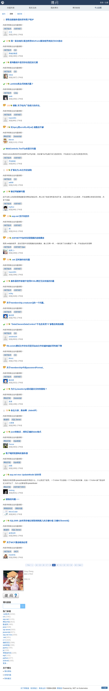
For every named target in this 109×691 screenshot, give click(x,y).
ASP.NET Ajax (19, 247)
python (8, 658)
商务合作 (42, 688)
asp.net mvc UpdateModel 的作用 (25, 475)
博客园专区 (8, 508)
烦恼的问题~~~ (12, 499)
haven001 (12, 118)
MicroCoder (13, 512)
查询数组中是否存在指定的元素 (24, 62)
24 (36, 565)
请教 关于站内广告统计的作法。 (27, 105)
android (8, 661)
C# (15, 50)
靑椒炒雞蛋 (13, 53)
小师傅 (11, 423)
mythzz (11, 207)
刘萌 (10, 466)
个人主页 (98, 8)
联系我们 (34, 688)
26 (43, 565)
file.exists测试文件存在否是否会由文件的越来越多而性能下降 (34, 346)
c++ (7, 640)
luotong (11, 490)
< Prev (28, 565)
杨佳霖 (11, 315)
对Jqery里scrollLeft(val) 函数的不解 (27, 127)
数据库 (6, 420)
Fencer (11, 444)
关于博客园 (25, 688)
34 (71, 565)
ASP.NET (17, 29)
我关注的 (32, 8)
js (6, 650)
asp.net (8, 619)
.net (7, 637)
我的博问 (54, 8)
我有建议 (7, 678)
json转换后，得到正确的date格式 (26, 432)
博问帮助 (7, 671)
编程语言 (9, 643)
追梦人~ (12, 250)
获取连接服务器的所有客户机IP (20, 19)
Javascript (17, 136)
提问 (3, 14)
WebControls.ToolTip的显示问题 (21, 148)
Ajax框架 (17, 441)
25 (40, 565)
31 (61, 565)
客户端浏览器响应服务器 (17, 453)
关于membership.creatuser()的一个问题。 (26, 303)
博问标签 (76, 8)
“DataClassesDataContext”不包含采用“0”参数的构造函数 (37, 324)
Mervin (11, 140)
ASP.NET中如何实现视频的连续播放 (28, 238)
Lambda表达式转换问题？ (22, 84)
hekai (11, 75)
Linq (15, 93)
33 (68, 565)
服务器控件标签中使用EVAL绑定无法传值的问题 (32, 281)
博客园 (59, 688)
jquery (7, 648)
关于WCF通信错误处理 (17, 542)
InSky (11, 294)
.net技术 (9, 614)
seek (10, 96)
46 (75, 565)
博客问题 (18, 508)
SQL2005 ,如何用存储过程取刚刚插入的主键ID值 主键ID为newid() (39, 521)
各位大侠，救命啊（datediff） (24, 410)
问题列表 (11, 8)
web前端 (8, 645)
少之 (10, 32)
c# (7, 617)
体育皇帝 (12, 533)
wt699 (11, 183)
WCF (16, 552)
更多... (5, 663)
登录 (101, 3)
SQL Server (16, 420)
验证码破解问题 (18, 191)
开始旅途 (12, 161)
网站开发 (7, 136)
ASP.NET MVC (19, 487)
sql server (9, 630)
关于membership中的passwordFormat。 (26, 367)
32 (64, 565)
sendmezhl (13, 337)
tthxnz (11, 358)
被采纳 (19, 14)
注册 (106, 3)
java (7, 627)
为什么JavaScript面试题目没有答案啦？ (29, 389)
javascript (9, 632)
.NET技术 (7, 29)
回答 (11, 14)
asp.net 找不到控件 (20, 216)
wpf (6, 655)
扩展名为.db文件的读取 (21, 170)
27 (46, 565)
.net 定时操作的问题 (21, 259)
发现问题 (7, 675)
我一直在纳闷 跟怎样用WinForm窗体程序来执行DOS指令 (37, 41)
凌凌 (10, 401)
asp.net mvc (10, 635)
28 (50, 565)
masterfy (12, 555)
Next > (80, 565)
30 (57, 565)
